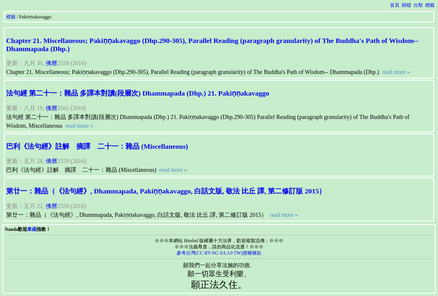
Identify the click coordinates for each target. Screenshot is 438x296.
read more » (395, 72)
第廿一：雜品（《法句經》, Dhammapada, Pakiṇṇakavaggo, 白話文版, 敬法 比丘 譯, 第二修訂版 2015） (166, 191)
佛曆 (51, 63)
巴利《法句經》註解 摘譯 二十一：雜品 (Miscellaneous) (97, 146)
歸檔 (406, 5)
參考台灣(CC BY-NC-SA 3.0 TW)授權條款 (219, 252)
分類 (418, 5)
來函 (32, 229)
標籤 (429, 5)
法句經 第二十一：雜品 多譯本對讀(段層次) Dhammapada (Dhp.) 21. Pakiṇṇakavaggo (137, 93)
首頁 (394, 5)
